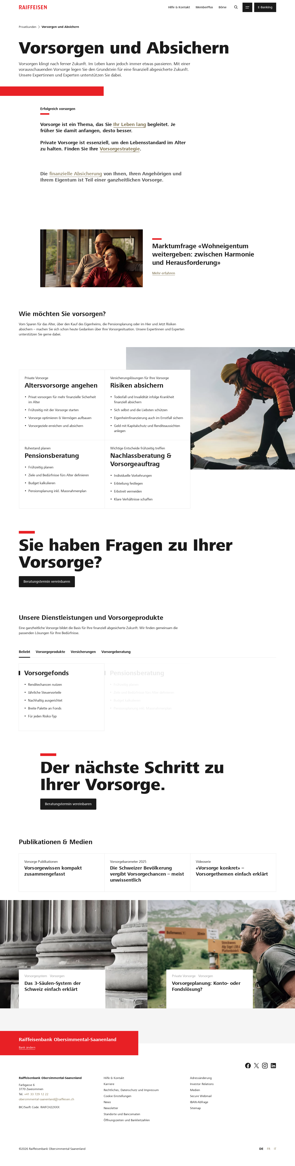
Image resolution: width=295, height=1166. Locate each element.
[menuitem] (179, 7)
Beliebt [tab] (24, 652)
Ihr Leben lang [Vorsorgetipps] (129, 129)
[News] (107, 1102)
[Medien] (195, 1090)
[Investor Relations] (202, 1084)
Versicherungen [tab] (83, 652)
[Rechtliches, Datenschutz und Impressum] (131, 1090)
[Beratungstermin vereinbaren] (47, 581)
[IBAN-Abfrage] (199, 1102)
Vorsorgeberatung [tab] (116, 652)
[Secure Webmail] (201, 1096)
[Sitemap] (195, 1108)
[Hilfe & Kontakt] (114, 1078)
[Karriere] (109, 1084)
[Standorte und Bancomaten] (122, 1114)
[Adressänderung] (201, 1078)
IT (275, 1149)
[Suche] (236, 7)
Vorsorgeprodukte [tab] (50, 652)
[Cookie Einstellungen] (117, 1096)
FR (268, 1149)
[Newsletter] (111, 1108)
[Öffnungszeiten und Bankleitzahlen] (127, 1120)
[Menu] (247, 7)
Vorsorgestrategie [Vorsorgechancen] (120, 175)
